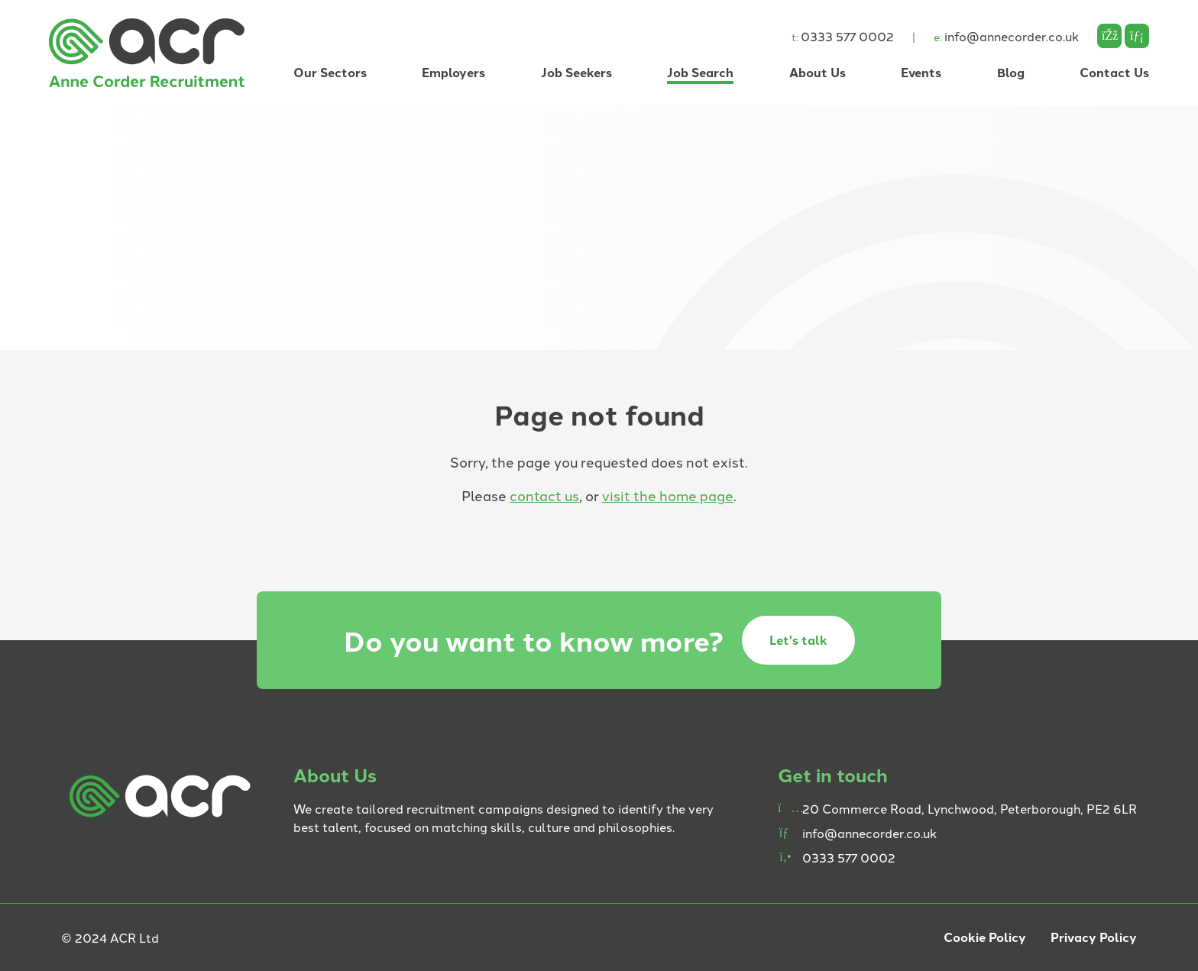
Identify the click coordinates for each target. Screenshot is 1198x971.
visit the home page (667, 495)
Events (921, 72)
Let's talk (798, 640)
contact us (544, 495)
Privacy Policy (1094, 937)
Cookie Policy (985, 937)
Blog (1011, 72)
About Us (817, 72)
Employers (453, 72)
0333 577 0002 (843, 36)
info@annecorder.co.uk (1006, 36)
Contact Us (1114, 72)
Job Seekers (576, 72)
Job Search (700, 72)
